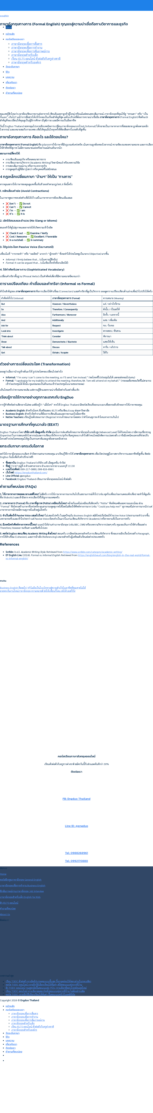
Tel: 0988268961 (76, 853)
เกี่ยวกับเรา (11, 1044)
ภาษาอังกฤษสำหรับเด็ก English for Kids (20, 897)
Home (3, 873)
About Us (5, 914)
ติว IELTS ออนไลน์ (9, 902)
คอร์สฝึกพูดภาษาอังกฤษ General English (21, 879)
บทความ (10, 1040)
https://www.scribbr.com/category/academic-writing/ (92, 551)
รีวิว (7, 1037)
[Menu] (9, 27)
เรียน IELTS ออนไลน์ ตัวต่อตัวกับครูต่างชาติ (32, 1026)
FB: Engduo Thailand (76, 798)
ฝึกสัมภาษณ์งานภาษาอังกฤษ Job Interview (22, 891)
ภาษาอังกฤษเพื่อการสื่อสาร (24, 1013)
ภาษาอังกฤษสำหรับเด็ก (23, 1023)
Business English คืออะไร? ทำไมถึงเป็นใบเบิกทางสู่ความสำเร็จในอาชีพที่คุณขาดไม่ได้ (43, 587)
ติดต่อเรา (10, 1048)
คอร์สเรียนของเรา (15, 1010)
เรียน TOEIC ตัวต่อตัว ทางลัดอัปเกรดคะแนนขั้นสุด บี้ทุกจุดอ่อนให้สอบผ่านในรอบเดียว (48, 981)
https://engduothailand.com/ (31, 472)
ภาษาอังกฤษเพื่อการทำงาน (24, 1016)
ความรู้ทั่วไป (4, 16)
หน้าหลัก (10, 1006)
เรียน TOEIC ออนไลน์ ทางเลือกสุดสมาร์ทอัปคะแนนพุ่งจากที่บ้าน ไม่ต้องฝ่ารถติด (45, 991)
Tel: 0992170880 (76, 861)
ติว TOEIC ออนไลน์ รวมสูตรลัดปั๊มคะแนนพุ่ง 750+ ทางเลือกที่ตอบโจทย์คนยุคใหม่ (46, 987)
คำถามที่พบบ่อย (8, 908)
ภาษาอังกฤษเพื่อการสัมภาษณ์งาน (28, 1020)
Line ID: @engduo (76, 826)
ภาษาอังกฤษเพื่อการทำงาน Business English (22, 885)
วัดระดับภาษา (12, 1033)
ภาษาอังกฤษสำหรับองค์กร (24, 1029)
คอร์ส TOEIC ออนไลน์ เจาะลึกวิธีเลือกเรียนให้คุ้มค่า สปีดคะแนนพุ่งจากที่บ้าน (44, 984)
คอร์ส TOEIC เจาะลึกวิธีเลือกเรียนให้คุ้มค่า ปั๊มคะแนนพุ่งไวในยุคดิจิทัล (40, 994)
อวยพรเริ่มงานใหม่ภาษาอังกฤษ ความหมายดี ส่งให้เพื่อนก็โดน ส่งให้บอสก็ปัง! (37, 590)
